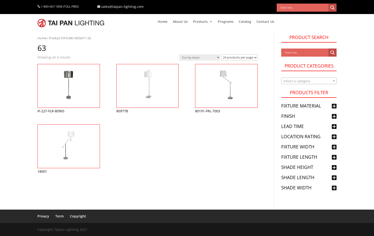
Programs (226, 22)
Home (162, 22)
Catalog (245, 22)
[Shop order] (199, 57)
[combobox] (309, 81)
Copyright (78, 216)
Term (59, 216)
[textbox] (308, 81)
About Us (180, 22)
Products (200, 22)
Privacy (43, 216)
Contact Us (265, 22)
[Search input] (303, 8)
